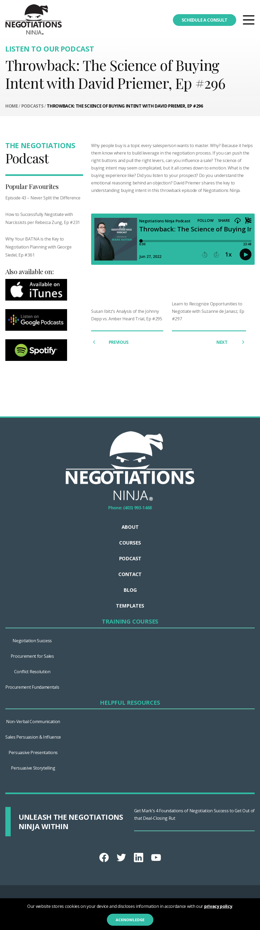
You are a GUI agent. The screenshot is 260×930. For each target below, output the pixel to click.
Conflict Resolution (32, 672)
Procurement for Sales (32, 656)
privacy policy (218, 906)
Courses (130, 542)
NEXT (231, 342)
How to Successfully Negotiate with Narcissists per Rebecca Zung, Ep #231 (42, 218)
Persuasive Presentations (33, 752)
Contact (130, 574)
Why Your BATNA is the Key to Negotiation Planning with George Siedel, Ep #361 (38, 247)
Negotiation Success (32, 641)
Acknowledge (130, 919)
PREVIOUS (110, 342)
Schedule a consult (204, 20)
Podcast (130, 558)
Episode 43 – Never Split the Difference (42, 198)
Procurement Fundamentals (32, 687)
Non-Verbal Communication (33, 721)
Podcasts (32, 106)
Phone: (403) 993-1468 (130, 507)
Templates (130, 605)
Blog (130, 590)
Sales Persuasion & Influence (33, 737)
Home (11, 106)
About (130, 527)
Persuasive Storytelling (33, 768)
